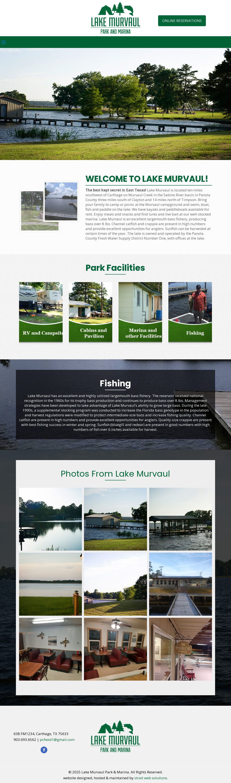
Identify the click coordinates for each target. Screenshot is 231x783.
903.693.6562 (25, 739)
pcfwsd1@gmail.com (57, 739)
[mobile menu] (3, 42)
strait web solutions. (151, 777)
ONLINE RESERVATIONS (182, 20)
